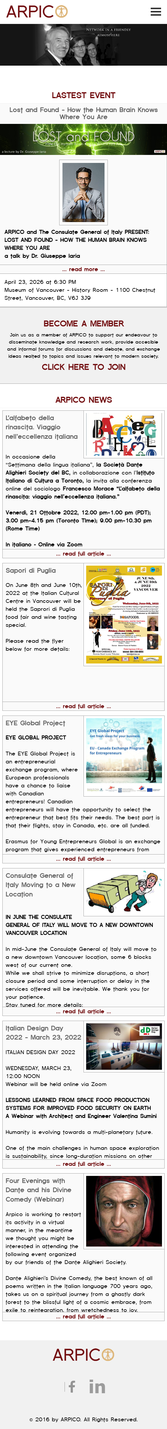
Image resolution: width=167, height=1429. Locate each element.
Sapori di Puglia (31, 570)
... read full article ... (83, 554)
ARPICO (16, 7)
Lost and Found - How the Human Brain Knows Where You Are (83, 113)
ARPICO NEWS (83, 400)
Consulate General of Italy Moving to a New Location (40, 885)
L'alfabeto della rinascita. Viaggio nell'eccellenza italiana (42, 427)
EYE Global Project (35, 723)
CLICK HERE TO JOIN (84, 367)
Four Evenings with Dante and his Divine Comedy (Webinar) (38, 1190)
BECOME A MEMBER (84, 323)
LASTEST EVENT (83, 95)
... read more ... (83, 269)
